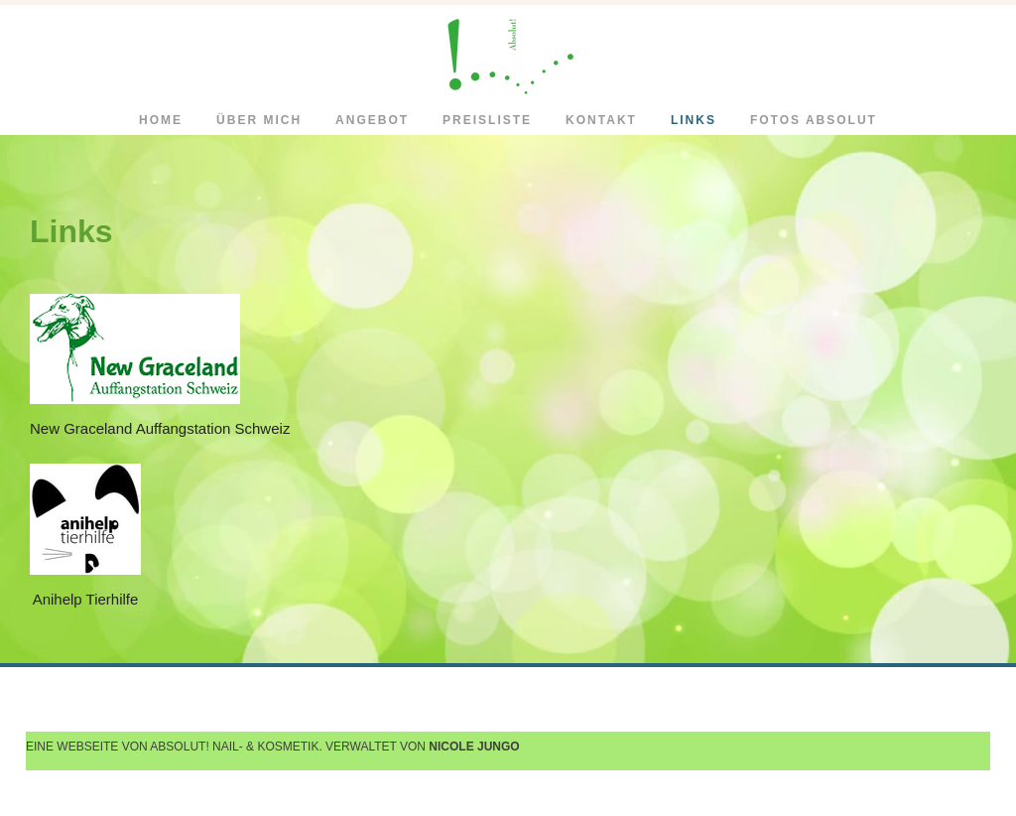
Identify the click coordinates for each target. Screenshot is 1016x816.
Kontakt (601, 120)
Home (161, 120)
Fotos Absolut (813, 120)
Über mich (259, 120)
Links (693, 120)
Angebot (372, 120)
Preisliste (487, 120)
